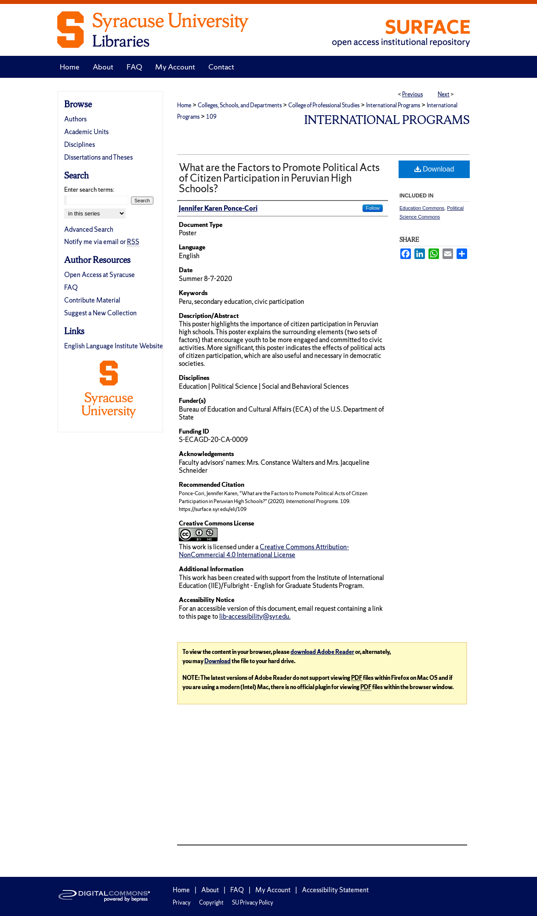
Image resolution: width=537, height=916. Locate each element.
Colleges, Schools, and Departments (240, 105)
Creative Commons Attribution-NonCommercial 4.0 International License (264, 550)
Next (444, 94)
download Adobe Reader (322, 652)
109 (211, 116)
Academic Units (86, 131)
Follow (373, 208)
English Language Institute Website (113, 345)
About (210, 889)
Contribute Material (92, 300)
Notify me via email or (101, 241)
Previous (412, 94)
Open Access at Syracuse (99, 274)
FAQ (71, 287)
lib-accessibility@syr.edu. (254, 616)
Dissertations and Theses (98, 157)
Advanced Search (88, 229)
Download (434, 169)
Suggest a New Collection (100, 312)
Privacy (182, 902)
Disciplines (79, 144)
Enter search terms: (89, 189)
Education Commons (421, 208)
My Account (272, 889)
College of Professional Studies (323, 105)
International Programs (393, 105)
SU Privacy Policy (252, 902)
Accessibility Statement (335, 889)
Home (184, 105)
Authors (75, 119)
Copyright (211, 902)
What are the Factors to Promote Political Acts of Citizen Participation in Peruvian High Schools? (279, 178)
